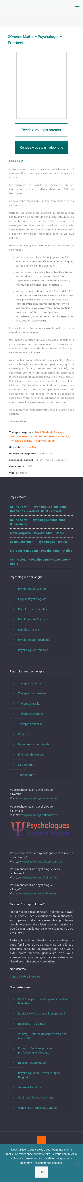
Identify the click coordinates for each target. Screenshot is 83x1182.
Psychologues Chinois (32, 588)
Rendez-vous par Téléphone (41, 147)
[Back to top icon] (41, 1140)
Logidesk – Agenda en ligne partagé (41, 1013)
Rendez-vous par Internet (41, 130)
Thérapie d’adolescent (35, 436)
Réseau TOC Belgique (32, 1062)
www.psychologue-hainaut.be (38, 877)
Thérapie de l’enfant (44, 440)
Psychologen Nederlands (34, 639)
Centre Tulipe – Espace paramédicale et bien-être (43, 1001)
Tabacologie (26, 775)
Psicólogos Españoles (32, 609)
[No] (77, 1163)
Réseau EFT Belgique (31, 1023)
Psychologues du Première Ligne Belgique (39, 1075)
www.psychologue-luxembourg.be (41, 861)
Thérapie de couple (20, 440)
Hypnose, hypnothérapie (33, 744)
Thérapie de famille (30, 724)
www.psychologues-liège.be (37, 893)
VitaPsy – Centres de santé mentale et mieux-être (42, 1036)
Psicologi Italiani (28, 629)
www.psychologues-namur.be (38, 798)
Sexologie (15, 436)
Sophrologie (26, 764)
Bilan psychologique (31, 754)
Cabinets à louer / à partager (36, 1097)
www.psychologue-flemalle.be (38, 815)
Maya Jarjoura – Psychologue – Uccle (37, 533)
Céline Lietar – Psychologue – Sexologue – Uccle (40, 561)
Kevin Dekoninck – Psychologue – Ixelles (39, 541)
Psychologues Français (33, 619)
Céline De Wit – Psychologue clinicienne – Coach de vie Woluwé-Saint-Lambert (39, 509)
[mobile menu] (77, 6)
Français (59, 432)
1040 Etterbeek (43, 432)
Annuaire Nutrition (29, 1087)
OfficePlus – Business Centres (37, 1107)
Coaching (24, 734)
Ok (41, 1172)
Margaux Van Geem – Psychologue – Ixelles (41, 550)
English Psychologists (32, 599)
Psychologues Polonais (33, 650)
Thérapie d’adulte (59, 436)
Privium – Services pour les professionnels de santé (35, 1050)
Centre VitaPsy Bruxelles (25, 976)
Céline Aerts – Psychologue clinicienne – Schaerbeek (39, 522)
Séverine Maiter (30, 447)
